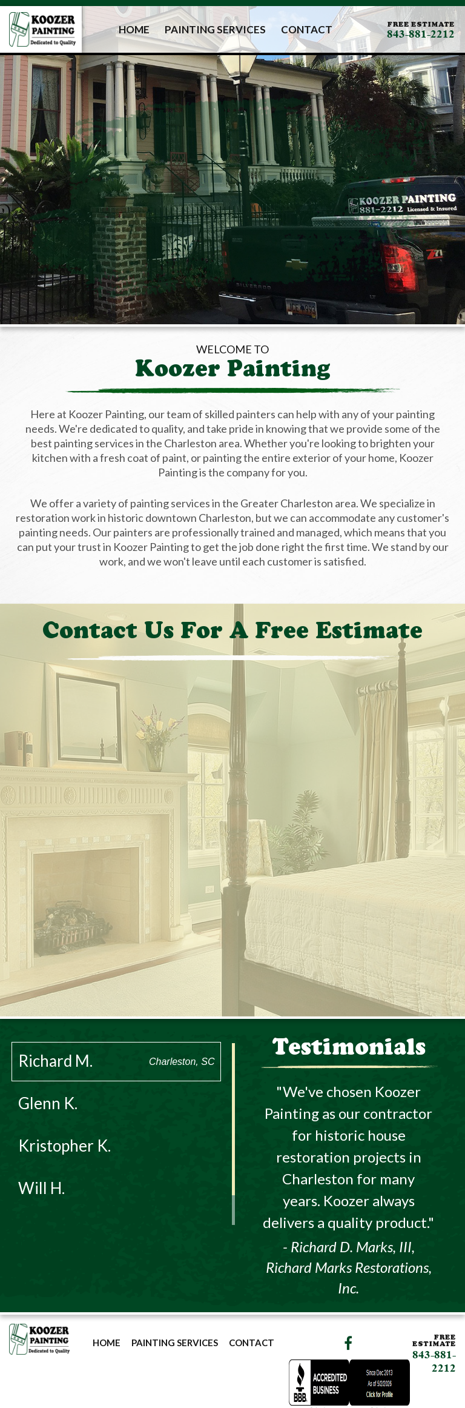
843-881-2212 (421, 33)
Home (134, 29)
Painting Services (215, 29)
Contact (306, 29)
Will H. (116, 1188)
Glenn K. (116, 1103)
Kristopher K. (116, 1145)
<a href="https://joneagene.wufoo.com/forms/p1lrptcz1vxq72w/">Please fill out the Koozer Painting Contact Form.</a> (232, 840)
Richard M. (116, 1060)
